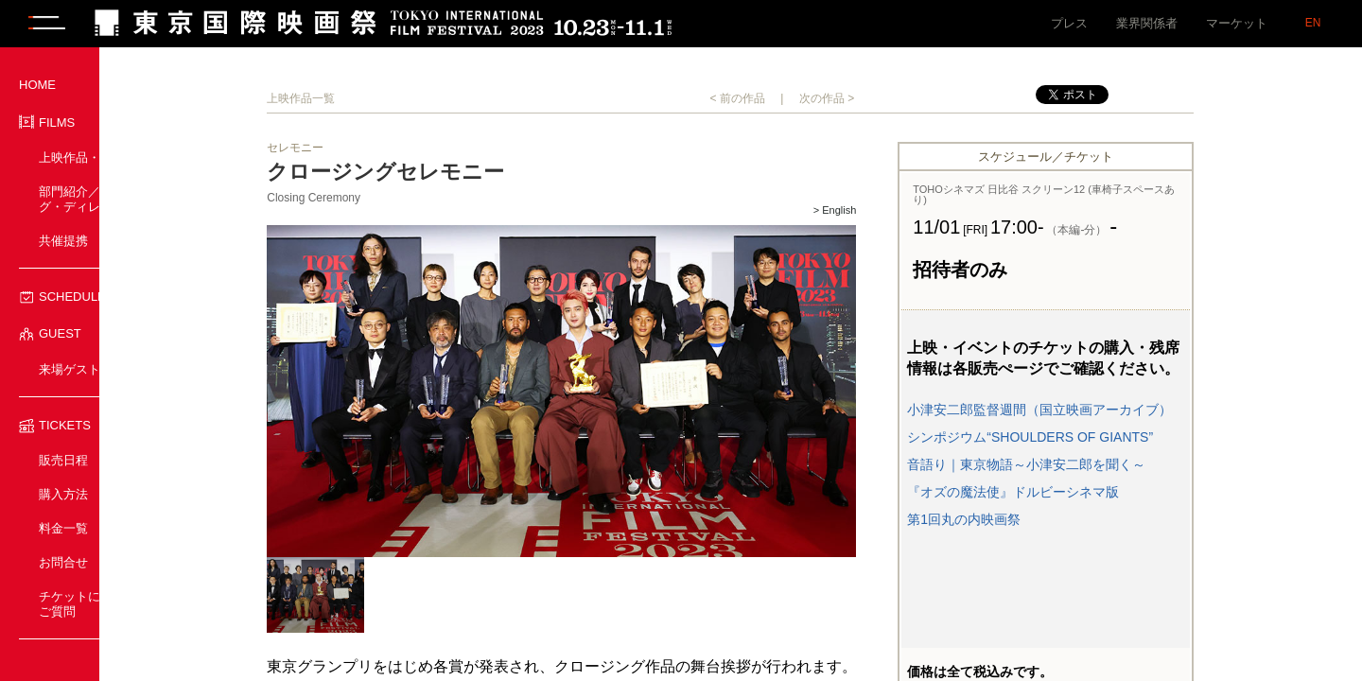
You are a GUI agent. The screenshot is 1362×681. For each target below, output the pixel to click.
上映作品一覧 (356, 98)
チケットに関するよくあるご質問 (112, 604)
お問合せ (63, 562)
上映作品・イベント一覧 (106, 157)
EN (1313, 22)
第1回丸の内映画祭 (1018, 519)
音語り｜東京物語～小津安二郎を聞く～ (1081, 464)
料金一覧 (63, 528)
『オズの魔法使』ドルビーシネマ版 (1068, 491)
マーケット (1236, 23)
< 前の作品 (791, 98)
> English (889, 210)
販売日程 (63, 460)
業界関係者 (1147, 23)
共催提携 (63, 241)
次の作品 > (881, 98)
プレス (1069, 23)
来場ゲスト (69, 369)
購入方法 (63, 494)
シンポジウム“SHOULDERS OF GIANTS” (1085, 437)
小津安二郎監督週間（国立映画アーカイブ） (1094, 409)
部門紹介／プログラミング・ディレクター (106, 199)
